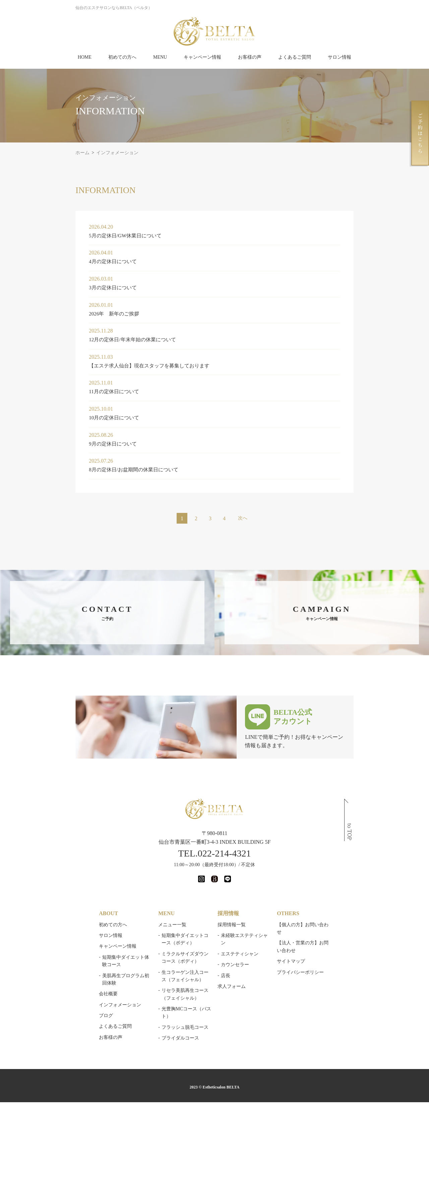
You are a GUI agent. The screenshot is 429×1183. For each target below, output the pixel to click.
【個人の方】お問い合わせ (333, 924)
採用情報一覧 (233, 924)
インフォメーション (68, 989)
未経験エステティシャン (248, 935)
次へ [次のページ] (242, 518)
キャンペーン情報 (202, 57)
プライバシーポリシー (328, 957)
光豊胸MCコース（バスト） (165, 1008)
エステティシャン (241, 946)
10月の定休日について (63, 417)
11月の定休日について (63, 391)
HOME (84, 57)
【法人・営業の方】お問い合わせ (340, 935)
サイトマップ (319, 946)
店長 (227, 967)
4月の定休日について (62, 261)
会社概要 (56, 978)
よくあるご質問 (294, 57)
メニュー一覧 (147, 924)
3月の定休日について (62, 287)
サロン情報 (339, 57)
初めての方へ (122, 57)
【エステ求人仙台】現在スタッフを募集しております (101, 365)
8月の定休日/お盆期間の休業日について (84, 469)
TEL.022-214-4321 (214, 853)
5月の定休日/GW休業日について (75, 235)
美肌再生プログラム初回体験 (80, 967)
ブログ (54, 1000)
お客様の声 (249, 57)
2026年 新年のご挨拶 (63, 313)
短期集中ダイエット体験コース (83, 957)
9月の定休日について (62, 444)
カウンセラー (236, 957)
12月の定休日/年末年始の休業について (83, 339)
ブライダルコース (155, 1030)
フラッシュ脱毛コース (159, 1019)
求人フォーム (233, 978)
